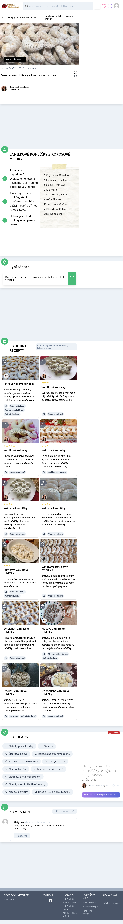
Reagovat (22, 835)
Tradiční (15, 692)
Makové (53, 630)
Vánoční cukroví (14, 59)
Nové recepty (89, 902)
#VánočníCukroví (17, 406)
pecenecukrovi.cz (16, 895)
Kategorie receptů (87, 912)
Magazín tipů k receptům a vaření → (101, 794)
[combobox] (58, 6)
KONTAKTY (49, 894)
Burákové (16, 571)
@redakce (14, 89)
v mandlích (55, 568)
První (19, 383)
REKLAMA (68, 894)
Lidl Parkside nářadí (69, 907)
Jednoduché (56, 692)
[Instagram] (44, 900)
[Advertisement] (101, 30)
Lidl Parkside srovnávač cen (70, 900)
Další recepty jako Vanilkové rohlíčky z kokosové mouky (53, 346)
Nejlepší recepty (90, 906)
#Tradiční (14, 716)
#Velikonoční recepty (57, 472)
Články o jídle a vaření (70, 914)
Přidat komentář (65, 811)
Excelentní (16, 630)
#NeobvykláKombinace (58, 654)
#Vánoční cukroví (12, 414)
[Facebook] (50, 900)
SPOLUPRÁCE (110, 894)
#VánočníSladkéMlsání (14, 410)
